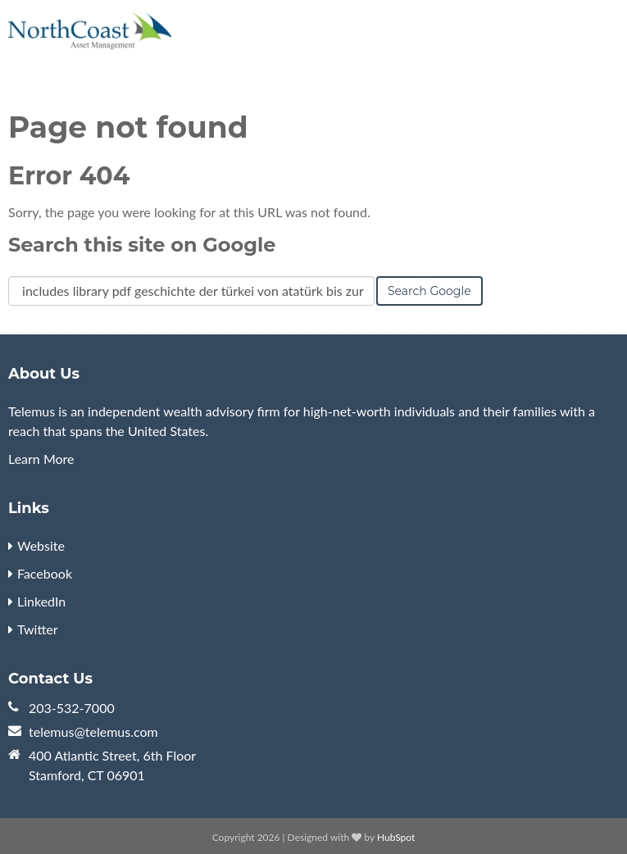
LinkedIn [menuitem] (41, 601)
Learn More (41, 458)
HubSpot (396, 837)
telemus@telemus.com (93, 731)
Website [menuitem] (41, 545)
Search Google (429, 291)
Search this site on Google (141, 245)
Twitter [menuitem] (37, 629)
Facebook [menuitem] (44, 573)
